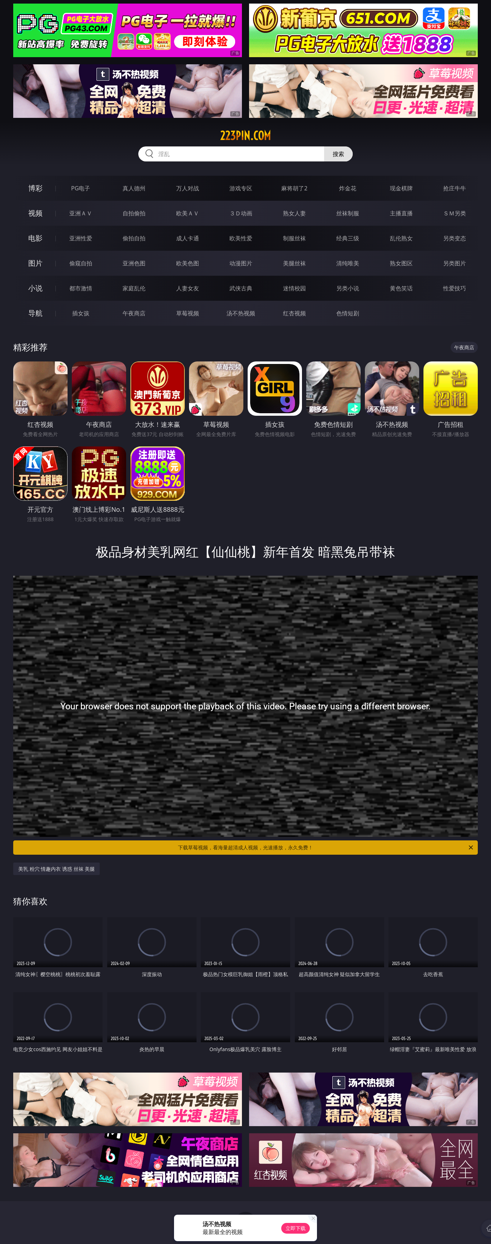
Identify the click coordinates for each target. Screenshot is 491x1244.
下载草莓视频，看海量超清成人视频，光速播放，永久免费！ (326, 847)
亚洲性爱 (80, 238)
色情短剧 (347, 313)
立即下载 (296, 1228)
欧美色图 (187, 263)
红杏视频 (294, 313)
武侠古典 (240, 288)
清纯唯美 (347, 263)
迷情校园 (294, 288)
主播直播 (401, 213)
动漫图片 (240, 263)
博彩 (35, 188)
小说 (35, 288)
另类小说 (347, 288)
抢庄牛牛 (454, 188)
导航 (35, 313)
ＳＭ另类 (454, 213)
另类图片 (454, 263)
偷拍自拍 (134, 238)
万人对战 (187, 188)
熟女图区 (401, 263)
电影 (35, 238)
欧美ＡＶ (187, 213)
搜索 (338, 154)
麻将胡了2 (294, 188)
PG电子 (80, 188)
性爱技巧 (454, 288)
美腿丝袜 (294, 263)
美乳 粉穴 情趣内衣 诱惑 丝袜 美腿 (56, 868)
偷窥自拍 (80, 263)
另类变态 (454, 238)
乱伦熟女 (401, 238)
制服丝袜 (294, 238)
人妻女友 (187, 288)
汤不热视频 (241, 313)
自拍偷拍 (134, 213)
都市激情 (80, 288)
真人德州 (134, 188)
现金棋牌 (401, 188)
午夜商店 (134, 313)
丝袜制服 (347, 213)
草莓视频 (187, 313)
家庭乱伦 (134, 288)
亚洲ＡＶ (80, 213)
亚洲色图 (134, 263)
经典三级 (347, 238)
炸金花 (347, 188)
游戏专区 (240, 188)
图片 (35, 263)
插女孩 (80, 313)
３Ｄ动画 (240, 213)
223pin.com (245, 136)
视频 (35, 213)
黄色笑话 (401, 288)
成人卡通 (187, 238)
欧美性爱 (240, 238)
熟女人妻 (294, 213)
